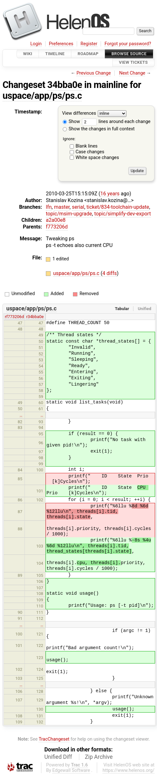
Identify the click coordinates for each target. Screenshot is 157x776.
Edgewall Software (71, 770)
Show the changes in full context (99, 129)
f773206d (57, 227)
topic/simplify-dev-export (122, 214)
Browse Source (128, 53)
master (61, 207)
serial (78, 207)
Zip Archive (99, 757)
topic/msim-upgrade (69, 214)
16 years (109, 194)
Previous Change (93, 73)
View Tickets (133, 62)
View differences (79, 113)
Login (36, 44)
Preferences (61, 44)
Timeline (55, 53)
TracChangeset (54, 739)
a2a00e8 (56, 220)
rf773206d (14, 316)
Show (71, 121)
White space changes (97, 157)
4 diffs (109, 273)
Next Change (132, 73)
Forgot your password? (127, 44)
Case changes (89, 152)
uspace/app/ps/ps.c (42, 95)
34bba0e (64, 84)
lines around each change (116, 121)
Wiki (27, 53)
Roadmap (88, 53)
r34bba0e (35, 316)
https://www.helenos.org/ (128, 770)
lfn (49, 207)
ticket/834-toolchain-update (118, 207)
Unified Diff (58, 757)
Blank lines (86, 146)
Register (89, 44)
